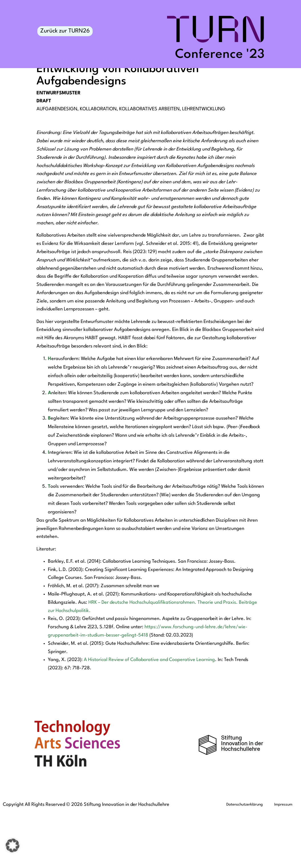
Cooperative (182, 703)
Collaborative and (149, 703)
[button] (12, 845)
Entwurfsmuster (58, 137)
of (127, 703)
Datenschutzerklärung (244, 848)
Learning (205, 703)
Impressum (283, 848)
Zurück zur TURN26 (65, 31)
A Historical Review (104, 703)
